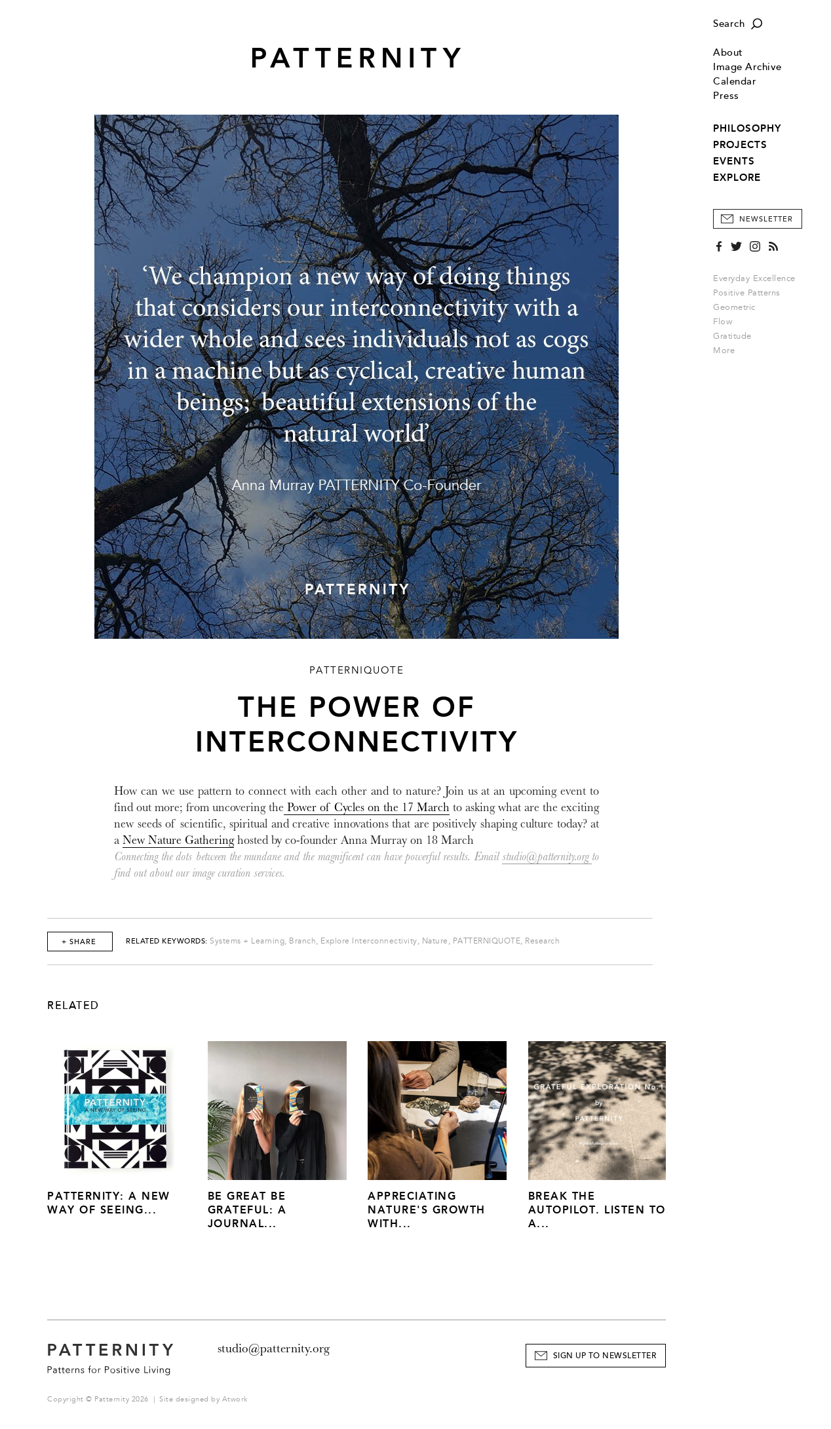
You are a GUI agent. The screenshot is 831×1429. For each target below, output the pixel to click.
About (728, 52)
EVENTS (734, 161)
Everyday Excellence (754, 278)
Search (728, 23)
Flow (722, 321)
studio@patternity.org (547, 857)
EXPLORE (737, 177)
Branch (302, 941)
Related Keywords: (167, 941)
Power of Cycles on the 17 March (367, 807)
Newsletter (766, 219)
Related (73, 1005)
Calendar (734, 81)
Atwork (235, 1399)
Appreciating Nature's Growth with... (427, 1210)
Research (542, 941)
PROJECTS (740, 145)
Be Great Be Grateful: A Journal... (247, 1210)
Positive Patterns (747, 293)
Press (726, 96)
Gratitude (732, 336)
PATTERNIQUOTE (487, 941)
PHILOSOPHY (747, 128)
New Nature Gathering (178, 840)
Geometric (734, 307)
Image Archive (747, 67)
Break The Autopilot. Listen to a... (597, 1210)
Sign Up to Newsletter (605, 1356)
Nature (435, 941)
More (728, 350)
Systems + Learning (247, 941)
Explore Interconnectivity (368, 941)
